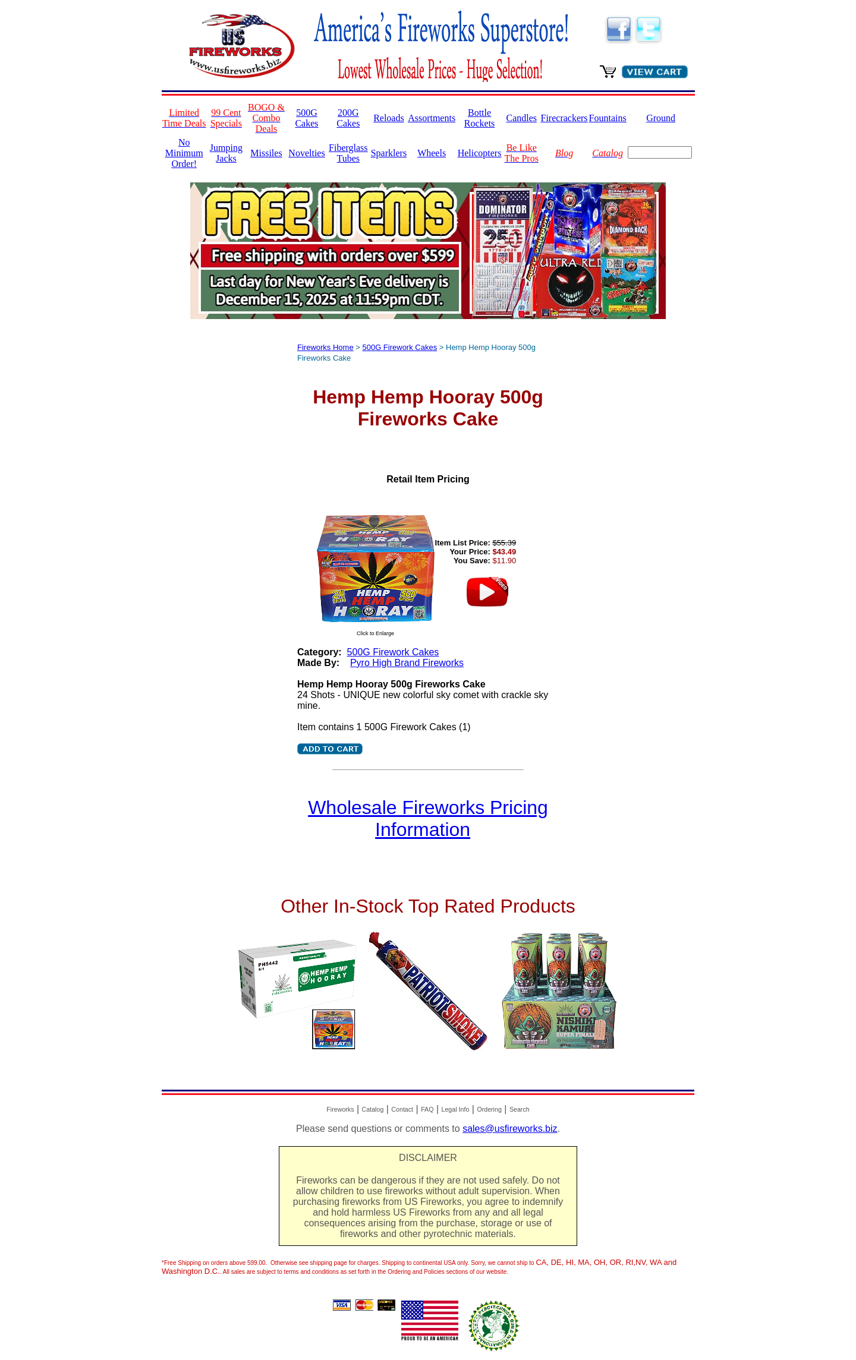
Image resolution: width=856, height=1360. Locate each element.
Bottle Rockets (479, 118)
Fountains (608, 118)
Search (519, 1109)
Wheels (431, 153)
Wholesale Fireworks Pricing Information (428, 818)
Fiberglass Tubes (348, 153)
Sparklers (389, 153)
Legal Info (456, 1109)
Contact (402, 1109)
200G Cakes (348, 118)
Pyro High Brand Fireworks (407, 663)
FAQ (427, 1109)
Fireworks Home (325, 347)
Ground (660, 118)
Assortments (431, 118)
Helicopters (480, 153)
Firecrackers (564, 118)
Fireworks (340, 1109)
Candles (521, 118)
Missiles (266, 153)
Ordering (489, 1109)
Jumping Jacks (226, 153)
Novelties (306, 153)
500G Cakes (306, 118)
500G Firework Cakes (399, 347)
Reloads (388, 118)
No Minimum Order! (184, 153)
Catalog (373, 1109)
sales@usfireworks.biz (509, 1129)
